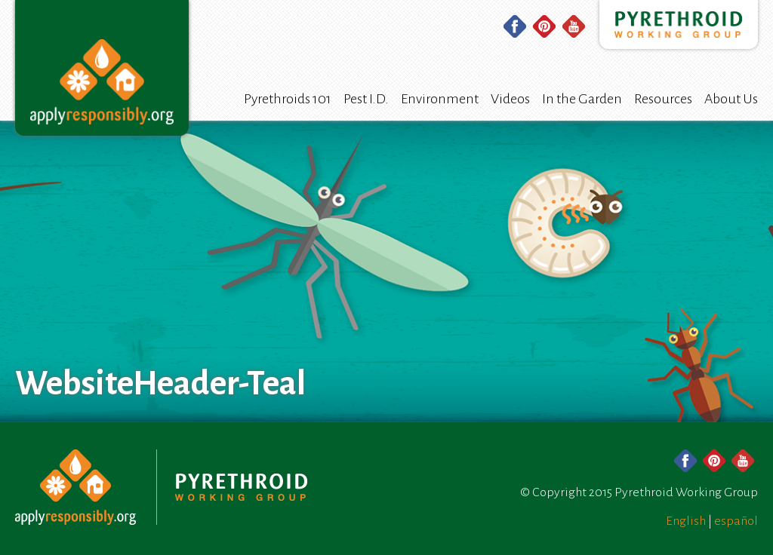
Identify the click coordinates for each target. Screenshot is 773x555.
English (686, 521)
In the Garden (582, 98)
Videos (510, 98)
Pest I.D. (366, 98)
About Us (731, 98)
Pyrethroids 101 (287, 98)
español (736, 521)
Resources (663, 98)
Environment (440, 98)
